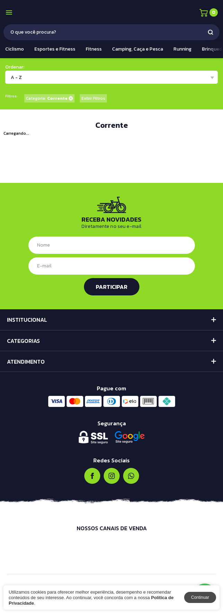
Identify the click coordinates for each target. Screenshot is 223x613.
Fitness (94, 49)
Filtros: (11, 96)
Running (182, 49)
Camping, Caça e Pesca (137, 49)
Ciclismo (14, 49)
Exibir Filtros (93, 98)
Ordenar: (14, 67)
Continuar (200, 597)
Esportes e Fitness (54, 49)
